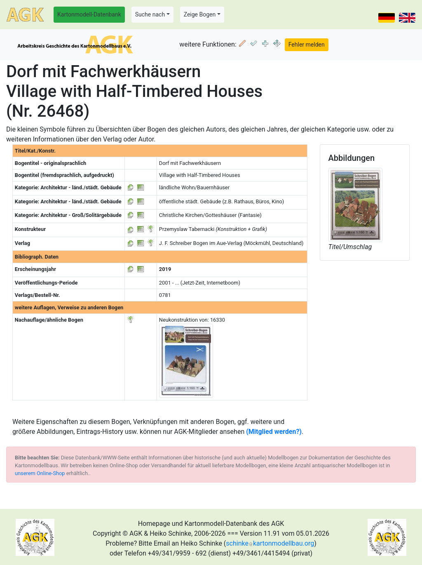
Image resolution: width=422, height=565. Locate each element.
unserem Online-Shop (40, 473)
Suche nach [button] (150, 14)
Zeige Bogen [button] (200, 14)
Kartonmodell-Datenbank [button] (89, 14)
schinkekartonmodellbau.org (270, 543)
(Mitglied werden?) (274, 432)
